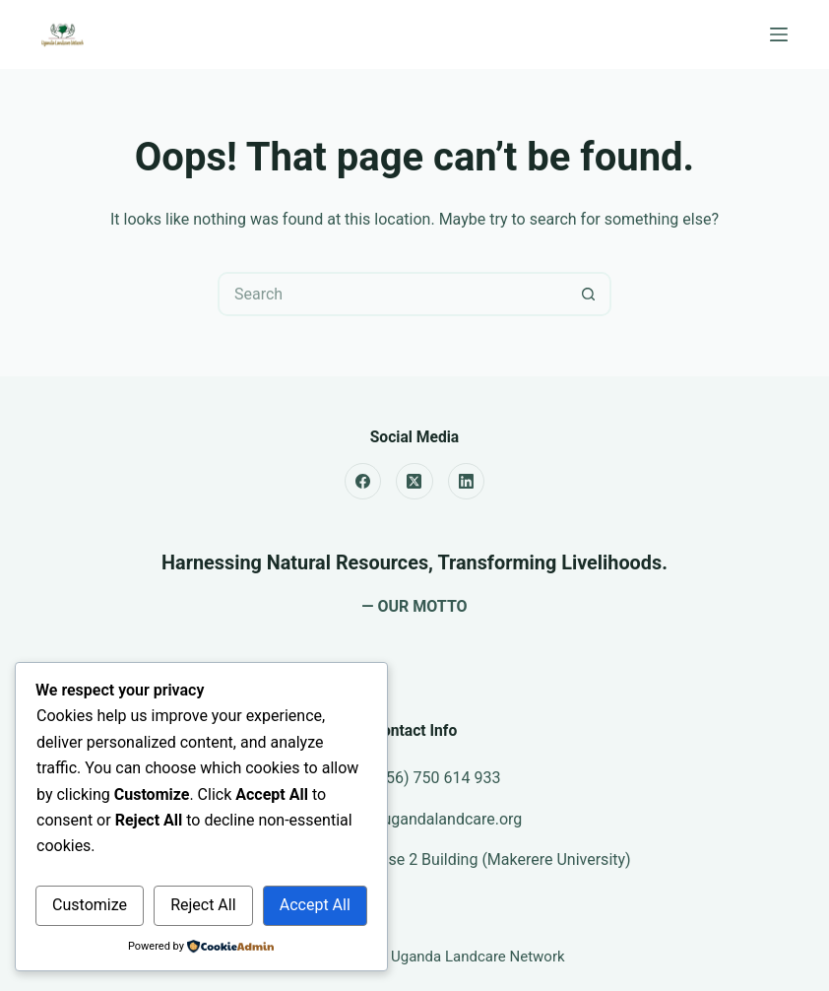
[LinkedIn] (466, 481)
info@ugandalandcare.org (432, 819)
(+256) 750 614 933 (432, 777)
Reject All (202, 904)
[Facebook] (363, 481)
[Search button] (589, 294)
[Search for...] (392, 294)
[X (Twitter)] (414, 481)
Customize (89, 904)
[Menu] (779, 34)
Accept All (315, 904)
